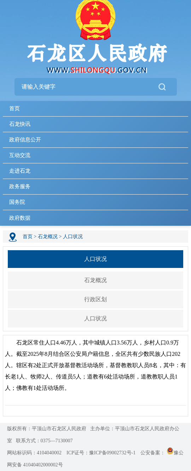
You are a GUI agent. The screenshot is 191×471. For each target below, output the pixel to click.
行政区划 (95, 299)
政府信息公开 (25, 139)
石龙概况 (48, 236)
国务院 (17, 202)
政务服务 (19, 186)
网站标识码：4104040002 (34, 452)
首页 (14, 108)
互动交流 (19, 155)
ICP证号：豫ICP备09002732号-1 (100, 452)
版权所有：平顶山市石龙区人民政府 (46, 428)
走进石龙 (19, 171)
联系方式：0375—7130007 (44, 440)
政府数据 (19, 218)
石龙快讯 (19, 124)
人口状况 (73, 236)
